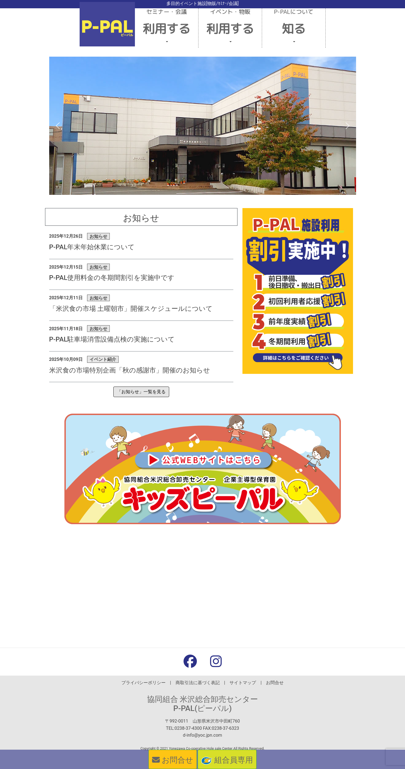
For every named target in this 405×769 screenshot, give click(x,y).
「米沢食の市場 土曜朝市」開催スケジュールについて (131, 309)
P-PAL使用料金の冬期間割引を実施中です (112, 278)
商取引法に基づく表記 (198, 682)
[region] (202, 126)
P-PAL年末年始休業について (92, 247)
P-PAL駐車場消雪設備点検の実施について (112, 339)
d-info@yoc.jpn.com (202, 735)
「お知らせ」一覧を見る (141, 391)
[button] (166, 28)
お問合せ (275, 682)
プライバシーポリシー (143, 682)
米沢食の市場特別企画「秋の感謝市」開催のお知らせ (129, 370)
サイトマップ (242, 682)
